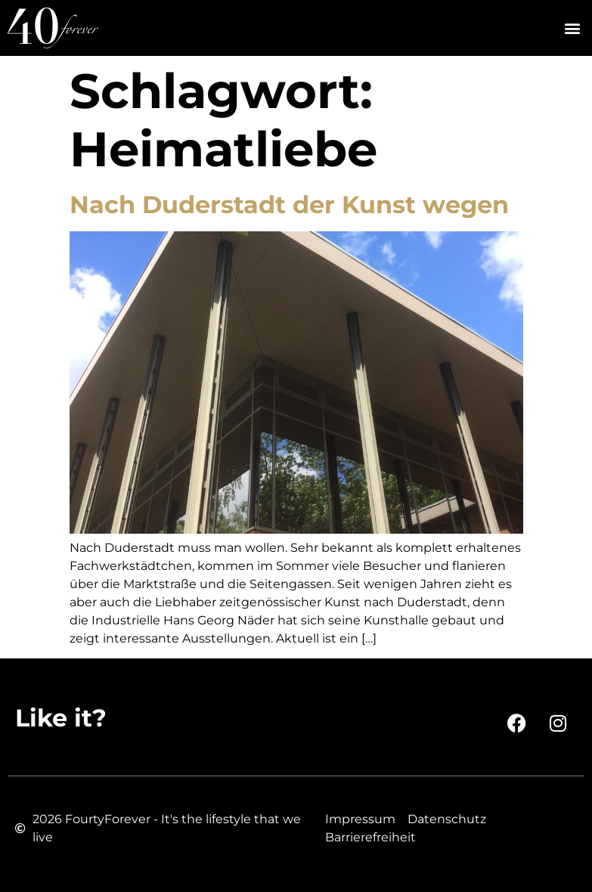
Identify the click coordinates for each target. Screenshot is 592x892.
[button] (571, 28)
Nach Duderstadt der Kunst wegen (289, 204)
